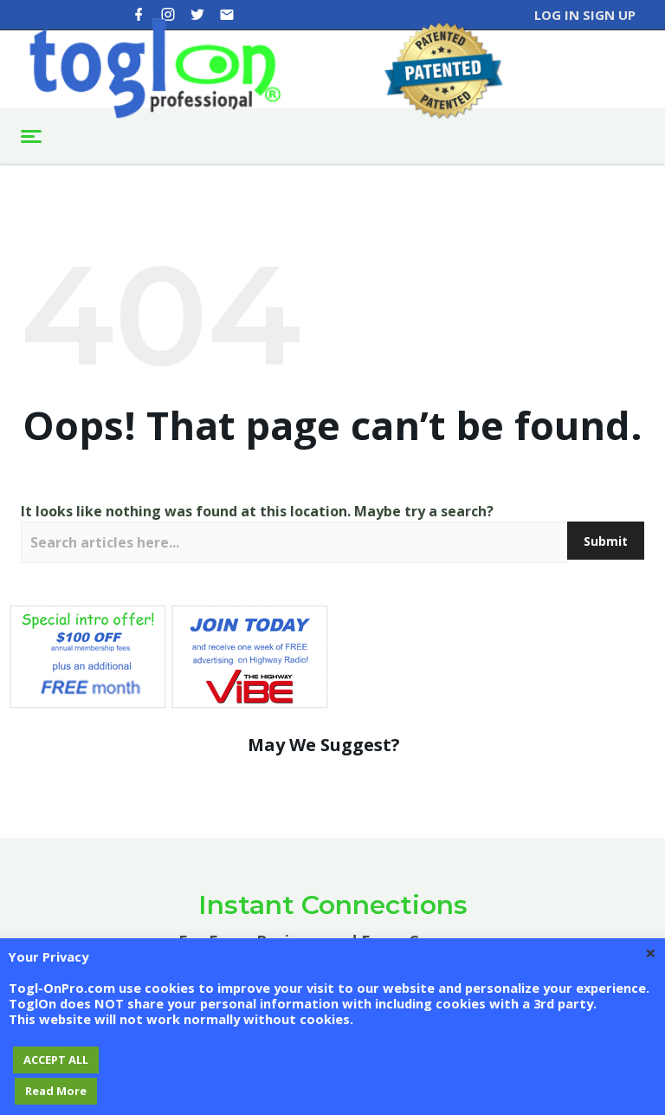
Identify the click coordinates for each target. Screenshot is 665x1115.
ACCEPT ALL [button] (55, 1059)
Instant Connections (333, 905)
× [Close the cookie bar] (650, 952)
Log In (556, 14)
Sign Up (609, 14)
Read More (56, 1091)
